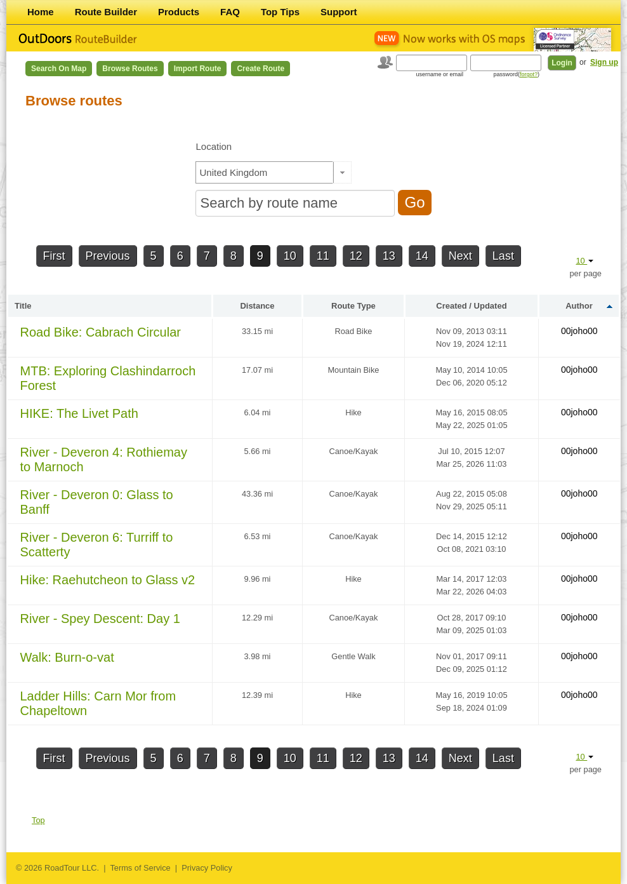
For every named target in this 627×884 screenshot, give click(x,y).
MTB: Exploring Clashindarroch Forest (108, 378)
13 (389, 256)
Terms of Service (140, 868)
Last (503, 256)
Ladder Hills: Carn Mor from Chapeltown (98, 703)
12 (356, 256)
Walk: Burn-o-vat (67, 657)
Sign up (604, 62)
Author (579, 306)
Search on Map (58, 68)
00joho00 (579, 331)
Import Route (197, 68)
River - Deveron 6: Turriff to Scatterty (96, 544)
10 (290, 256)
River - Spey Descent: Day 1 (100, 619)
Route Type (353, 306)
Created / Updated (471, 306)
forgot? (529, 74)
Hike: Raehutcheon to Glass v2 (107, 580)
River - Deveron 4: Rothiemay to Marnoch (103, 459)
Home (40, 11)
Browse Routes (129, 68)
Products (178, 11)
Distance (257, 306)
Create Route (260, 68)
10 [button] (584, 260)
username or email (439, 74)
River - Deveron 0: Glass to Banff (96, 502)
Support (338, 11)
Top (38, 820)
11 (323, 256)
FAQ (230, 11)
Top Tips (280, 11)
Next (460, 256)
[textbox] (264, 172)
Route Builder (106, 11)
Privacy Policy (207, 868)
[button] (342, 172)
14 (422, 256)
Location (213, 146)
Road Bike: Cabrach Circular (100, 332)
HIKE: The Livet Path (79, 413)
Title (23, 306)
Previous (108, 256)
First (54, 256)
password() (516, 74)
